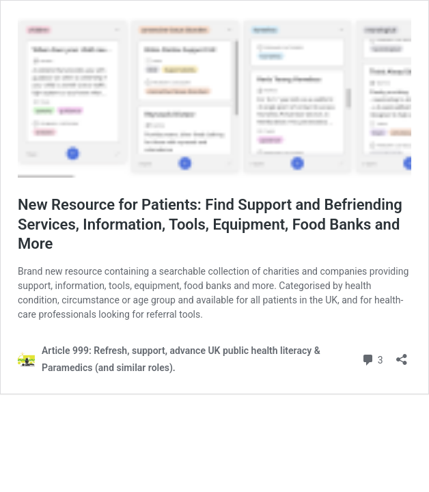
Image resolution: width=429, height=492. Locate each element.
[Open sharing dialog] (401, 355)
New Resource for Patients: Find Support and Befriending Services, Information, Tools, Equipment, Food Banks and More (210, 224)
